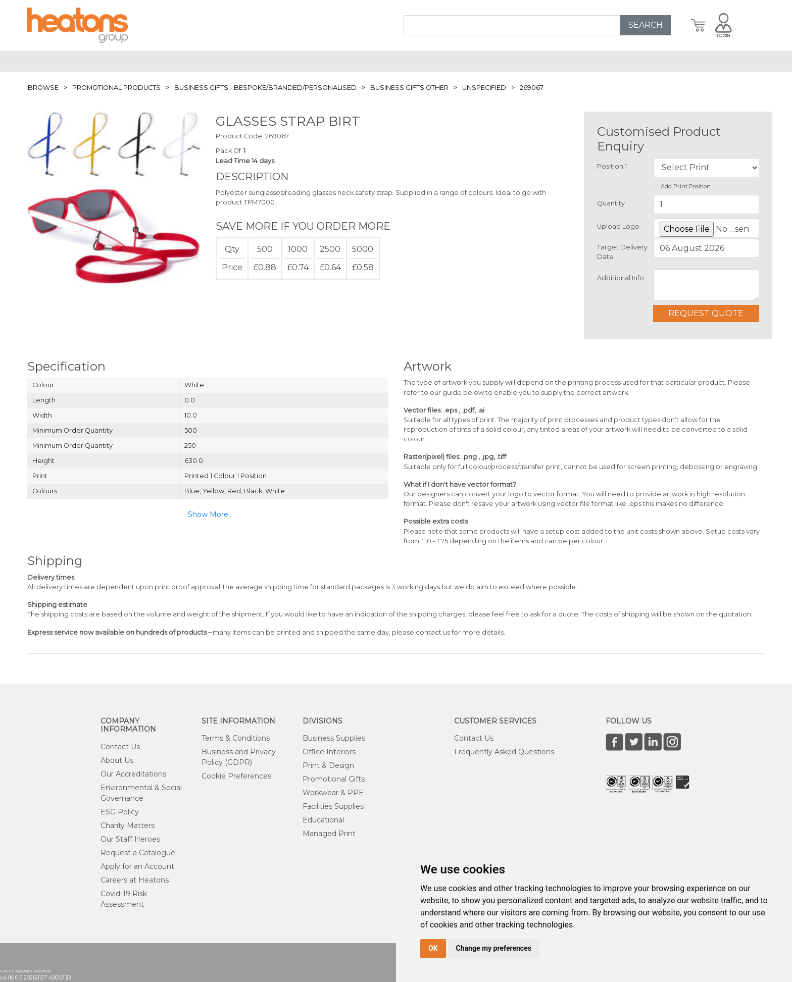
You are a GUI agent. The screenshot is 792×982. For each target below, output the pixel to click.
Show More (208, 514)
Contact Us (120, 746)
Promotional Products (116, 87)
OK (433, 948)
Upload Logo (618, 226)
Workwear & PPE (333, 792)
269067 (531, 87)
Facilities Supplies (333, 806)
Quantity (611, 203)
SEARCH (645, 25)
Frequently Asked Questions (504, 751)
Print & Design (328, 765)
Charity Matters (128, 825)
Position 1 (612, 166)
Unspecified (484, 87)
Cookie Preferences (236, 776)
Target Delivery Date (622, 252)
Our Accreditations (133, 774)
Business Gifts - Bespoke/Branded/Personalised (265, 87)
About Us (117, 760)
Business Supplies (334, 738)
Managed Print (329, 833)
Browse (43, 87)
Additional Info (620, 278)
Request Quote (706, 313)
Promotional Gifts (334, 779)
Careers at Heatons (135, 880)
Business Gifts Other (409, 87)
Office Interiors (329, 751)
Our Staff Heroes (130, 839)
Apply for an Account (137, 866)
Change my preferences (493, 948)
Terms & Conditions (236, 738)
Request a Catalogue (138, 852)
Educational (323, 819)
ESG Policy (120, 811)
